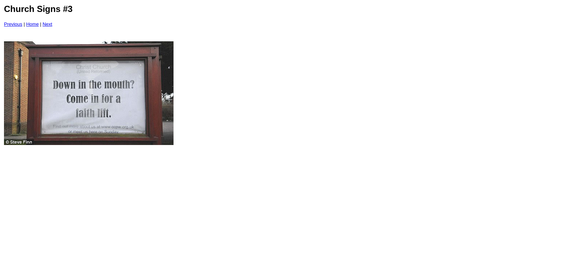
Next (47, 24)
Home (32, 24)
